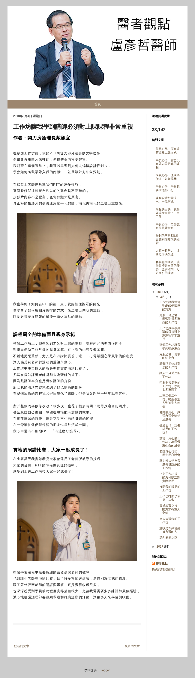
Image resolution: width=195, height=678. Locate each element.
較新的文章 (21, 646)
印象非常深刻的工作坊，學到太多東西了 (169, 386)
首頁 (97, 104)
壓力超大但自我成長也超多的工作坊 (169, 464)
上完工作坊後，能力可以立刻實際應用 (169, 477)
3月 (163, 297)
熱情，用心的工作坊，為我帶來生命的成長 (169, 442)
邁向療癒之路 (168, 537)
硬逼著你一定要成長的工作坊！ (169, 429)
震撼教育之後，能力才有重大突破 (169, 509)
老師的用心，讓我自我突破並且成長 (169, 416)
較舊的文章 (132, 646)
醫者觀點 (162, 563)
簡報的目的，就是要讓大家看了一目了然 (168, 213)
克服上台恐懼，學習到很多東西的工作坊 (169, 319)
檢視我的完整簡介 (164, 569)
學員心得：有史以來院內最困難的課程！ (168, 164)
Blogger (105, 670)
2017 (160, 546)
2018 (160, 291)
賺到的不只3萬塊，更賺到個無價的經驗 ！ (168, 239)
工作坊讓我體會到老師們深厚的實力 (169, 305)
